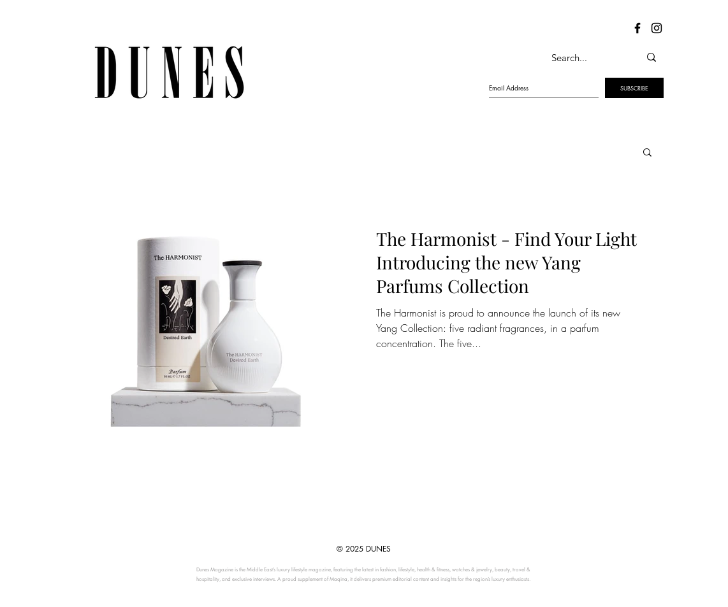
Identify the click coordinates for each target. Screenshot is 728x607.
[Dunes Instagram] (657, 28)
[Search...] (582, 57)
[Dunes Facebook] (637, 28)
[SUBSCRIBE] (634, 88)
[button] (647, 153)
